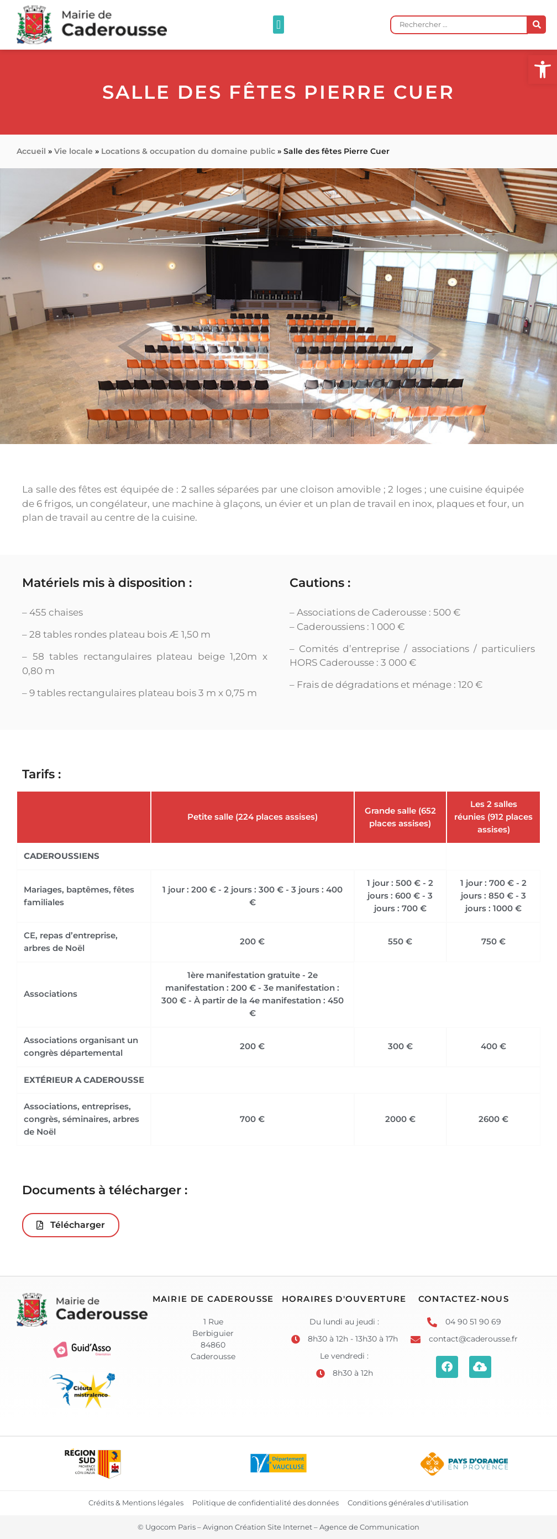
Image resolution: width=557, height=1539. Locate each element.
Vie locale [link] (73, 151)
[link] (542, 69)
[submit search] (537, 24)
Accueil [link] (31, 151)
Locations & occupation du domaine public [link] (188, 151)
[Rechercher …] (459, 24)
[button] (278, 24)
